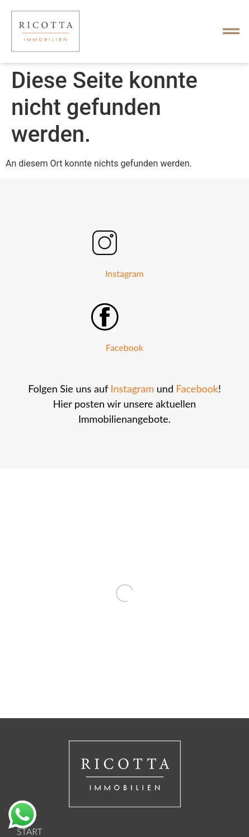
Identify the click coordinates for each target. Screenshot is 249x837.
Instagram (124, 273)
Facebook (124, 347)
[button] (230, 31)
